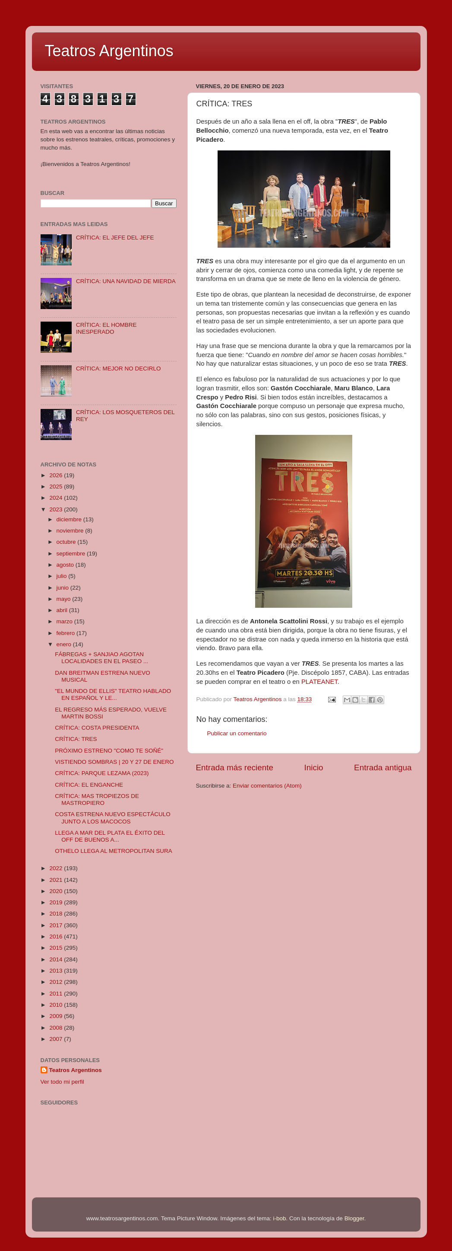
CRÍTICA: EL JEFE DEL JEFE (115, 237)
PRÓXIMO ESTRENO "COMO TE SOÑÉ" (109, 750)
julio (63, 576)
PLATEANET (319, 681)
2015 (56, 948)
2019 (56, 902)
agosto (66, 565)
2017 (56, 925)
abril (63, 610)
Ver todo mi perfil (62, 1082)
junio (63, 587)
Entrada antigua (382, 767)
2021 (56, 880)
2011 (56, 993)
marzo (65, 621)
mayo (65, 599)
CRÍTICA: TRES (76, 739)
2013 (56, 970)
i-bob (279, 1218)
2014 (56, 959)
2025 (56, 486)
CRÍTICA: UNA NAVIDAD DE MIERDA (126, 281)
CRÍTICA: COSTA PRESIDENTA (97, 727)
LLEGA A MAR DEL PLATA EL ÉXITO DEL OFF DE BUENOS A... (109, 836)
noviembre (71, 530)
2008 (56, 1027)
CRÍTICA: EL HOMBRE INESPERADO (106, 328)
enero (65, 644)
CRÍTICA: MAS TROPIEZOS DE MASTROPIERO (97, 799)
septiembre (72, 553)
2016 (56, 936)
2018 (56, 913)
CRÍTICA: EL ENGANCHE (89, 785)
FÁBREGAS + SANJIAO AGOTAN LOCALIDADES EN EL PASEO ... (101, 657)
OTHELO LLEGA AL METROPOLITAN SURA (113, 851)
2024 (56, 498)
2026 (56, 475)
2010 (56, 1005)
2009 (56, 1016)
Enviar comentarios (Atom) (267, 785)
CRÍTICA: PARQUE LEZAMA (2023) (102, 773)
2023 (56, 509)
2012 (56, 982)
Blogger (354, 1218)
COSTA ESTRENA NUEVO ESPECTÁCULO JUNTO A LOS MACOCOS (113, 817)
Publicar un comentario (237, 733)
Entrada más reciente (235, 767)
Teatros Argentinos (109, 51)
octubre (67, 542)
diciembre (70, 519)
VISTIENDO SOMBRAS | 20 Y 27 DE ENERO (114, 762)
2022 (56, 868)
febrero (67, 633)
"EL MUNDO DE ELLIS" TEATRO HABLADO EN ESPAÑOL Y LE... (113, 694)
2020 (56, 891)
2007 (56, 1039)
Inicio (313, 767)
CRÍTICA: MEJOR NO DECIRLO (118, 368)
